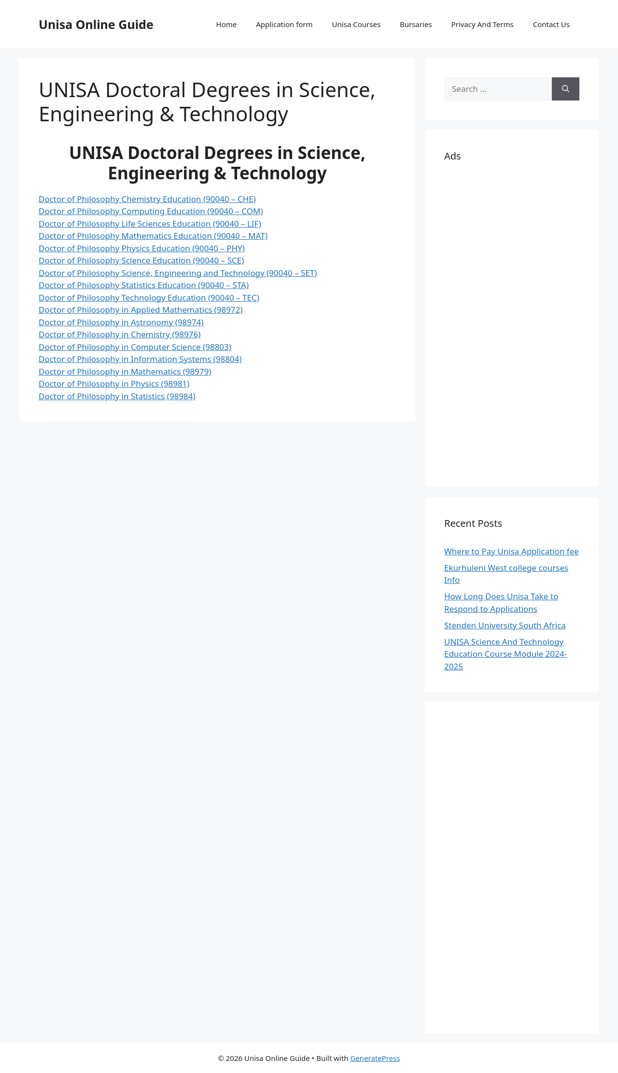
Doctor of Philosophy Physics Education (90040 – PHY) (142, 248)
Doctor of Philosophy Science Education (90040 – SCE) (141, 260)
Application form (284, 24)
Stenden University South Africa (505, 625)
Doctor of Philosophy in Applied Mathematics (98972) (141, 309)
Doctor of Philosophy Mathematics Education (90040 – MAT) (153, 235)
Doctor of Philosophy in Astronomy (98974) (121, 322)
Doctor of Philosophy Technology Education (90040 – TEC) (149, 297)
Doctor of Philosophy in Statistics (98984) (117, 396)
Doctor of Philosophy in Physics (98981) (114, 383)
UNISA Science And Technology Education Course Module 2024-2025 (505, 654)
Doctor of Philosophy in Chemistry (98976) (119, 334)
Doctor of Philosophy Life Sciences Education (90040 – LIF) (150, 223)
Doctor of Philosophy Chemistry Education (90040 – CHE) (147, 198)
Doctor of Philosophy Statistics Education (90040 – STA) (144, 284)
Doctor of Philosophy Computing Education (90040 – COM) (151, 211)
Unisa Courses (356, 24)
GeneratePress (375, 1058)
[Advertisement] (511, 323)
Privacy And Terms (482, 24)
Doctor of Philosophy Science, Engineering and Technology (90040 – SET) (178, 272)
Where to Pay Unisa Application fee (511, 551)
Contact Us (551, 24)
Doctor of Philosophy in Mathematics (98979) (125, 371)
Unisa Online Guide (96, 24)
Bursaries (416, 24)
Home (226, 24)
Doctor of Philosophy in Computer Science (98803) (135, 346)
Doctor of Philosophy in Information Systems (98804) (140, 358)
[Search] (565, 89)
